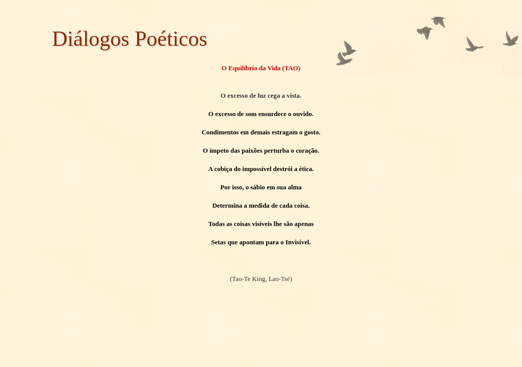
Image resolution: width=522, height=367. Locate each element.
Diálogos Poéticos (129, 38)
